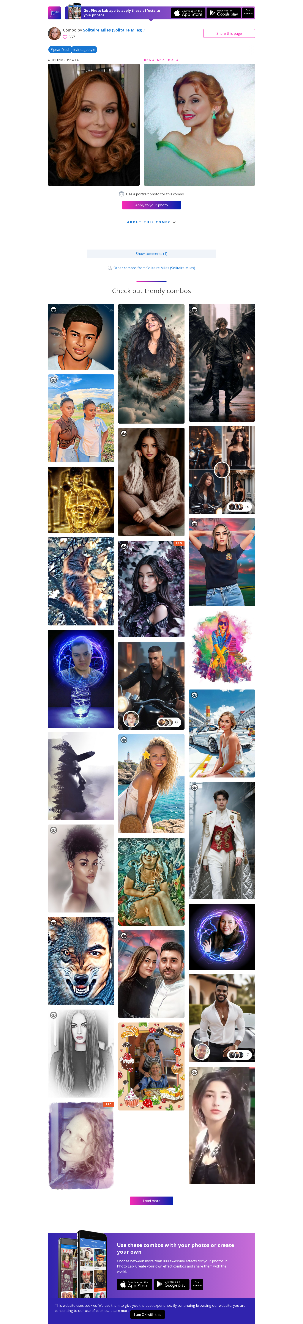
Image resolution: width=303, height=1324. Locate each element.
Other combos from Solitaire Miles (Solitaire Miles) (151, 267)
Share (229, 33)
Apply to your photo (151, 205)
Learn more (119, 1310)
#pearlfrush (60, 49)
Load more (151, 1200)
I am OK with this (147, 1314)
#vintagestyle (84, 49)
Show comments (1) (151, 253)
